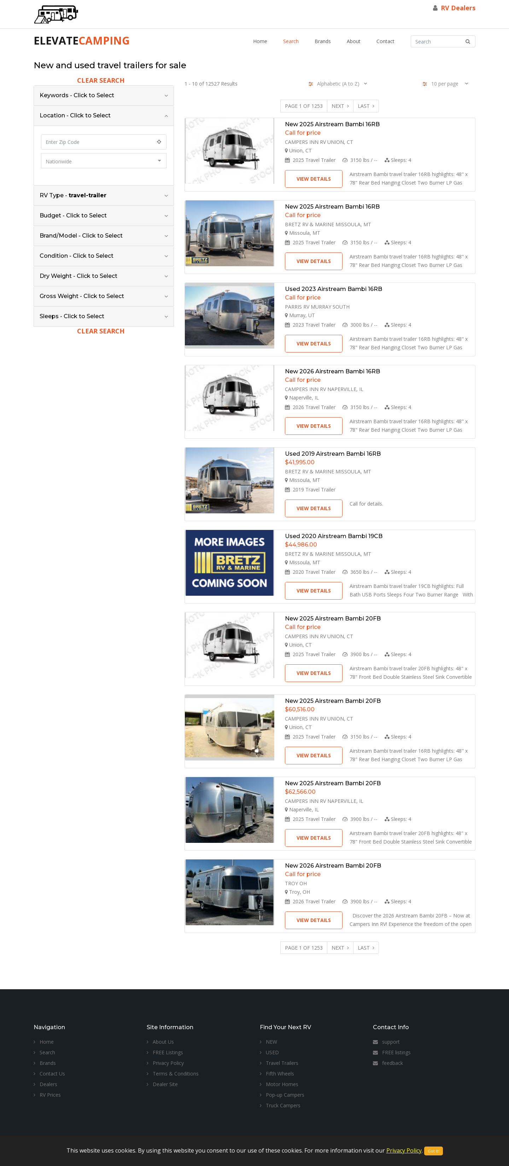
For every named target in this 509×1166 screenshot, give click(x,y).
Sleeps (72, 316)
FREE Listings (165, 1052)
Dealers (45, 1084)
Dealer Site (162, 1084)
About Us (160, 1041)
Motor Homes (279, 1084)
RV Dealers (458, 8)
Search (291, 41)
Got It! (433, 1151)
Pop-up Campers (282, 1094)
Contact (385, 41)
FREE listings (392, 1052)
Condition (76, 255)
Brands (323, 41)
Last (366, 106)
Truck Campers (280, 1105)
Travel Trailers (279, 1063)
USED (269, 1052)
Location (75, 115)
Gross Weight (82, 296)
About (354, 41)
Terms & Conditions (173, 1073)
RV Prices (47, 1094)
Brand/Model (81, 235)
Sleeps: (398, 160)
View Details (314, 178)
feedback (388, 1063)
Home (260, 41)
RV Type (73, 195)
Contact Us (49, 1073)
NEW (268, 1041)
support (386, 1041)
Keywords (77, 95)
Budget (73, 215)
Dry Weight (78, 276)
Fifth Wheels (277, 1073)
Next (340, 106)
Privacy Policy (165, 1063)
